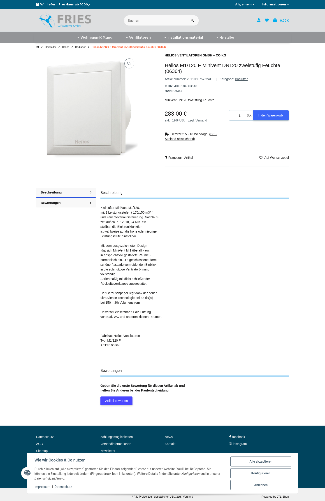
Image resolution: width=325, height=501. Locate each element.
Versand (201, 120)
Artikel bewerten (116, 401)
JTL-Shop (283, 496)
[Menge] (237, 115)
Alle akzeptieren (260, 461)
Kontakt (170, 444)
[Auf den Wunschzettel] (129, 63)
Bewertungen (66, 203)
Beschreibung (66, 192)
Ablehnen (260, 485)
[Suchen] (155, 20)
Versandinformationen (115, 444)
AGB (39, 444)
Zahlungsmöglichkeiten (116, 437)
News (169, 437)
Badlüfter (241, 79)
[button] (245, 4)
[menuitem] (95, 37)
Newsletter (107, 451)
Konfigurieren (260, 473)
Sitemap (42, 451)
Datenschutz (63, 487)
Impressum (42, 487)
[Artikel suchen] (192, 20)
